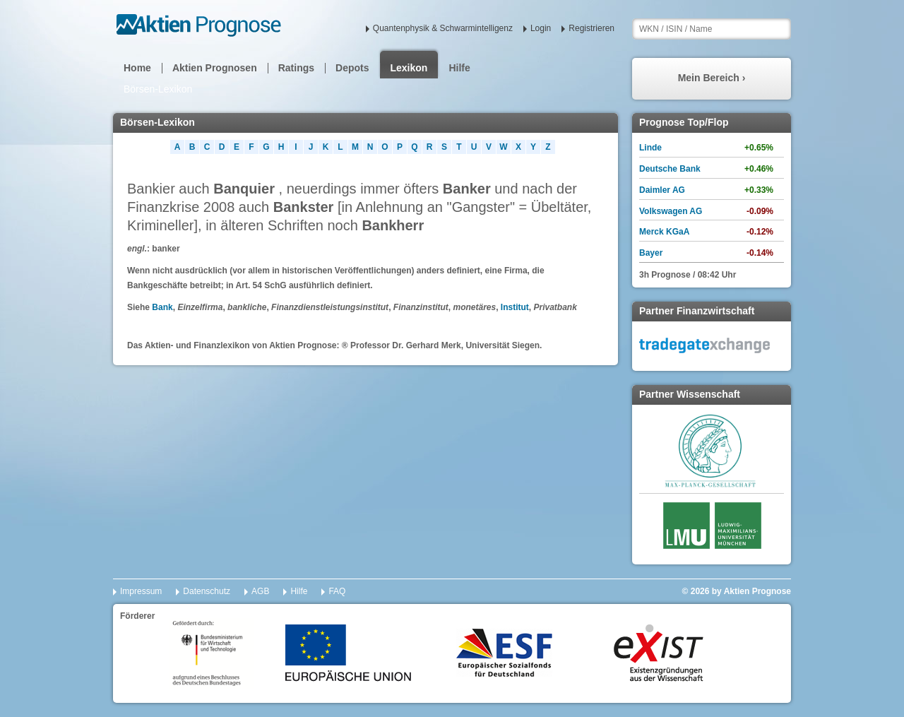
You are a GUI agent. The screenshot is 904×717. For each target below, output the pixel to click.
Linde (650, 148)
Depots (352, 68)
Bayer (650, 253)
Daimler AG (662, 190)
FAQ (336, 591)
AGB (260, 591)
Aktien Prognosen (214, 68)
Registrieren (591, 28)
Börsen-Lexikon (158, 89)
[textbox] (711, 29)
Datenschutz (206, 591)
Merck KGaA (664, 232)
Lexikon (409, 68)
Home (137, 68)
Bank (162, 307)
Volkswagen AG (670, 211)
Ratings (296, 68)
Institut (515, 307)
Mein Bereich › (712, 77)
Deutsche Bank (670, 169)
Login (540, 28)
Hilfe (459, 68)
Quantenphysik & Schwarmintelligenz (443, 28)
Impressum (141, 591)
